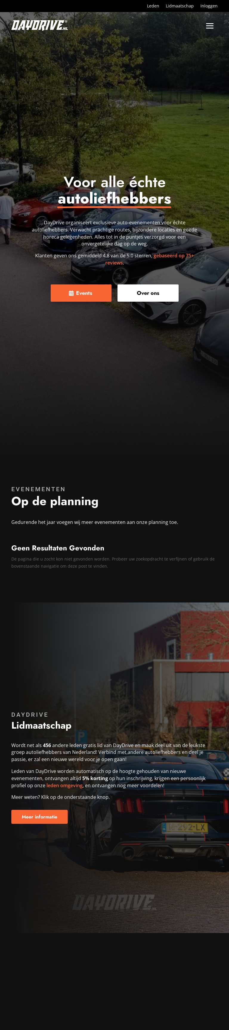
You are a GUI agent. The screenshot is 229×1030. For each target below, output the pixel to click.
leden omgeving (65, 785)
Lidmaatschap (180, 6)
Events (84, 293)
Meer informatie (39, 816)
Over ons (148, 293)
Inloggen (209, 6)
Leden (153, 6)
